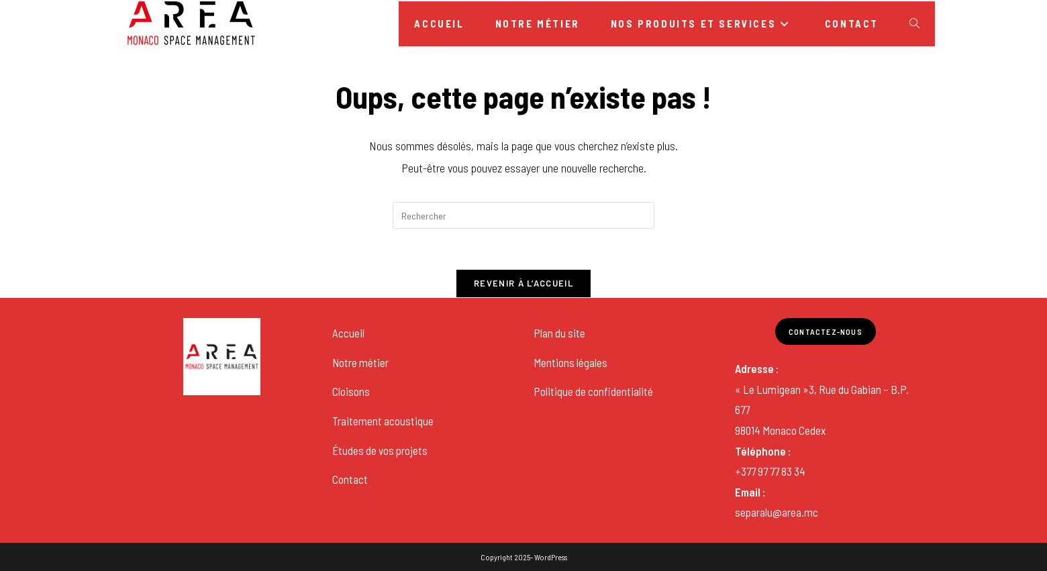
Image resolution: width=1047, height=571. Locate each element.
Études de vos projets (380, 450)
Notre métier (360, 362)
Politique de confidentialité (593, 391)
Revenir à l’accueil (523, 283)
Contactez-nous (825, 331)
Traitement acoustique (383, 420)
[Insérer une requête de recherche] (523, 215)
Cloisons (351, 391)
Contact (350, 479)
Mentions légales (570, 362)
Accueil (348, 333)
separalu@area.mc (776, 512)
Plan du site (559, 333)
